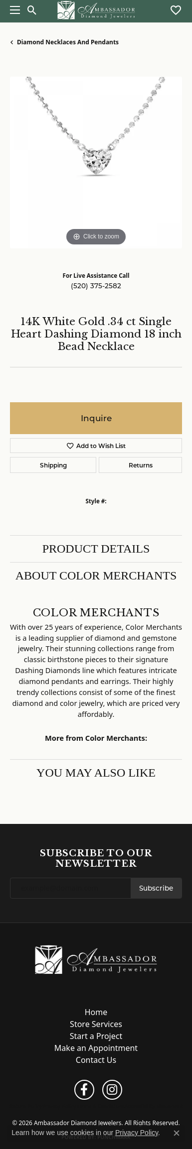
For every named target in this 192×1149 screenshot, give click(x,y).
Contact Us (96, 1059)
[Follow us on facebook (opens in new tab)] (84, 1090)
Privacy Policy (59, 1106)
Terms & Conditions (100, 1106)
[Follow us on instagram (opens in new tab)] (112, 1090)
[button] (32, 10)
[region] (96, 162)
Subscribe (156, 888)
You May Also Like (96, 772)
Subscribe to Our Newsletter (96, 858)
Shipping (53, 465)
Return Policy (25, 1106)
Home (96, 1012)
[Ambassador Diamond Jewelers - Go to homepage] (96, 958)
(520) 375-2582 (96, 285)
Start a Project (96, 1036)
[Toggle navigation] (12, 10)
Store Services (96, 1024)
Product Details (96, 548)
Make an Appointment (96, 1047)
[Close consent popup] (177, 1133)
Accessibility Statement (154, 1106)
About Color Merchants (96, 575)
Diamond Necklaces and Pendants (68, 42)
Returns (141, 465)
